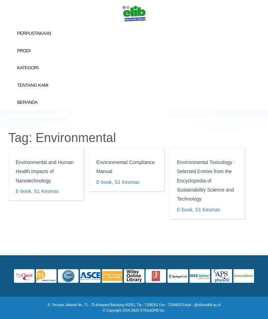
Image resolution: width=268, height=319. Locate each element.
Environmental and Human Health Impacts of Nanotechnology (45, 172)
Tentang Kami (32, 85)
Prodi (23, 50)
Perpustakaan (34, 33)
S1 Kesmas (46, 191)
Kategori (27, 67)
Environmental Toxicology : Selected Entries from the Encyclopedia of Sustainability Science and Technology (206, 181)
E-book (23, 191)
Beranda (27, 102)
